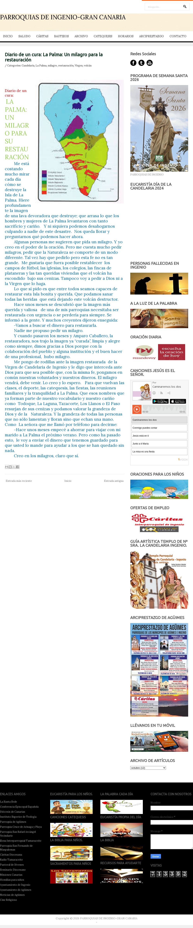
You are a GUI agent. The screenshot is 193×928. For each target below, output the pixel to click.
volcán (87, 65)
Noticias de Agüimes (12, 894)
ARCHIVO (81, 36)
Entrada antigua (114, 481)
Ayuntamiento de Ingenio (15, 884)
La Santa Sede (8, 801)
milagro (52, 65)
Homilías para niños (12, 879)
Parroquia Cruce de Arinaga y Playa (21, 826)
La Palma (41, 65)
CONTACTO (177, 36)
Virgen (79, 65)
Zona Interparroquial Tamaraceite (20, 840)
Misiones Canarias (11, 874)
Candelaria (28, 65)
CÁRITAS (42, 36)
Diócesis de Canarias (12, 811)
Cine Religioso (8, 900)
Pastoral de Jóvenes (12, 864)
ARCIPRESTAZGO (151, 36)
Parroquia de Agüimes (13, 821)
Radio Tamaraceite (11, 859)
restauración (66, 65)
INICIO (8, 36)
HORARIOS (125, 36)
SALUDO (24, 36)
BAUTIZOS (61, 36)
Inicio (67, 481)
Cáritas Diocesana (11, 854)
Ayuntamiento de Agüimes (15, 889)
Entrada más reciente (19, 481)
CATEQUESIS (103, 36)
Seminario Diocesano (13, 869)
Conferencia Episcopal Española (19, 806)
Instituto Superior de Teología (18, 816)
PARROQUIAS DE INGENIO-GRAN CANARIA (63, 17)
